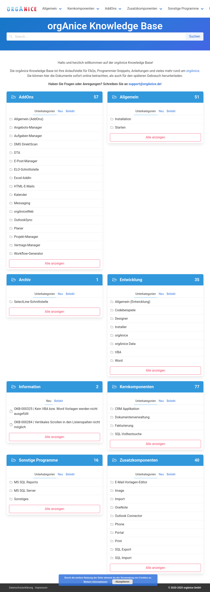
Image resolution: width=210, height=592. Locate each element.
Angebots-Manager (25, 127)
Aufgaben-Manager (25, 136)
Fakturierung (121, 426)
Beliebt (70, 111)
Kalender (18, 195)
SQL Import (120, 558)
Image (117, 491)
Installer (118, 327)
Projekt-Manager (23, 237)
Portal (117, 533)
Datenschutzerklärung (21, 587)
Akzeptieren (122, 581)
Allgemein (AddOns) (26, 119)
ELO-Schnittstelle (24, 169)
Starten (118, 127)
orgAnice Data (123, 344)
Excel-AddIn (20, 178)
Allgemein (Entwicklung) (130, 302)
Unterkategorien (44, 111)
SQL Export (120, 549)
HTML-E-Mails (21, 186)
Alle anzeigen (54, 263)
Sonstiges (19, 499)
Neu (60, 111)
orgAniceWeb (21, 211)
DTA (14, 153)
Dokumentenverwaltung (130, 417)
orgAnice (192, 71)
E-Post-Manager (23, 161)
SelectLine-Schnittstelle (28, 302)
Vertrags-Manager (24, 245)
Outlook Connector (126, 516)
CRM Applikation (124, 409)
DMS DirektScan (23, 144)
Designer (119, 319)
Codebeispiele (123, 310)
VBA (115, 352)
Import (117, 499)
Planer (16, 228)
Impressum (41, 587)
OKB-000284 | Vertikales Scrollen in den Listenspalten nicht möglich (54, 424)
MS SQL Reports (23, 482)
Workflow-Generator (26, 254)
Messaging (19, 203)
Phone (117, 524)
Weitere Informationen (95, 582)
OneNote (119, 507)
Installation (120, 119)
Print (116, 541)
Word (116, 361)
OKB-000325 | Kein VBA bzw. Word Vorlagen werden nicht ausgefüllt (53, 411)
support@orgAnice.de (145, 84)
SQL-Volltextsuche (126, 434)
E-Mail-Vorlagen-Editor (128, 482)
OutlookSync (20, 220)
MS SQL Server (22, 491)
